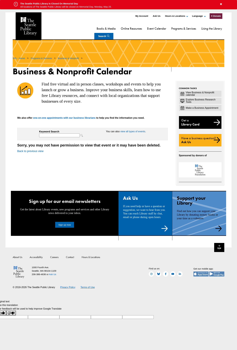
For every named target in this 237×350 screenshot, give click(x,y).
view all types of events (132, 124)
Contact (70, 250)
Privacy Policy (67, 280)
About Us (17, 250)
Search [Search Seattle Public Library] (213, 28)
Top (217, 241)
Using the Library (192, 28)
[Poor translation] (11, 305)
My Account (141, 16)
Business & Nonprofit (69, 51)
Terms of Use (88, 280)
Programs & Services (164, 28)
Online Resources (112, 28)
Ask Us (157, 16)
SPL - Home (19, 51)
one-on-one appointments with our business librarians (64, 110)
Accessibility (36, 250)
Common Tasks (188, 81)
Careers (54, 250)
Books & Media (87, 28)
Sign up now (64, 217)
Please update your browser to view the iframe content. (61, 126)
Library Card (200, 115)
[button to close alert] (221, 4)
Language (197, 16)
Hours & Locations (175, 16)
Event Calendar (137, 28)
